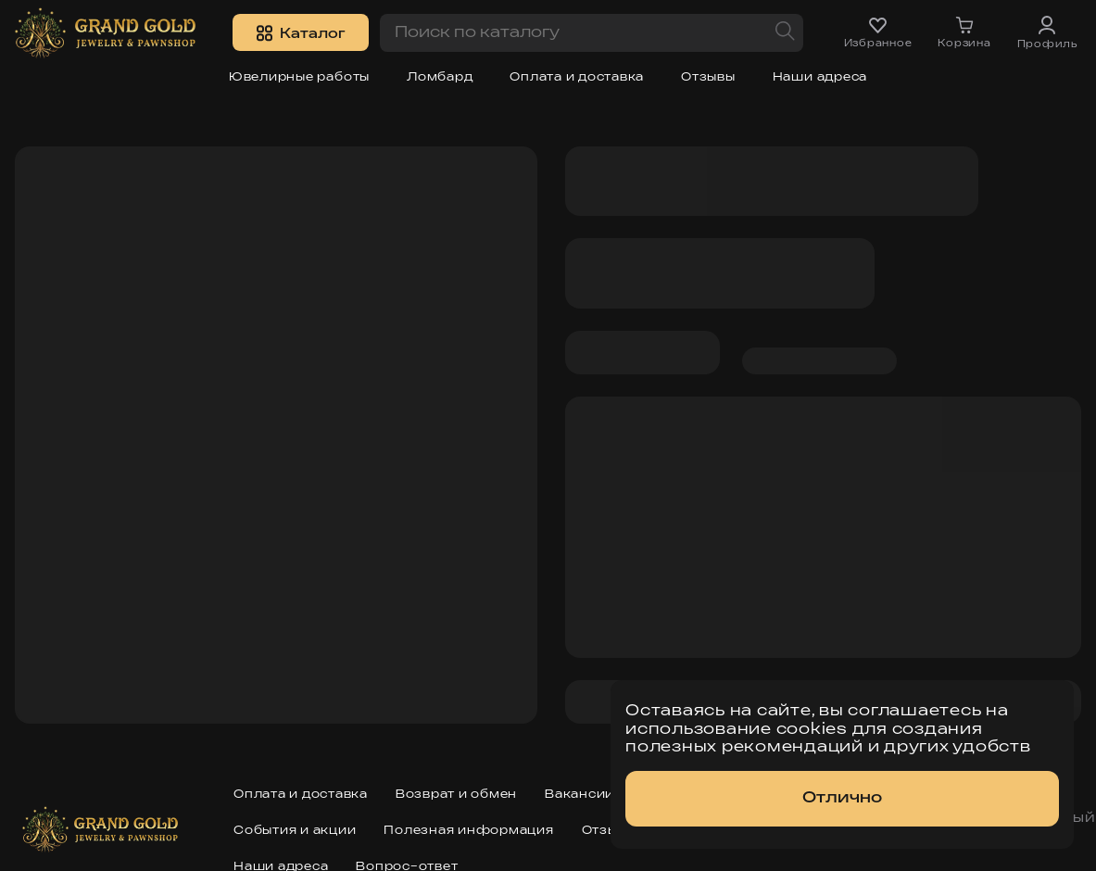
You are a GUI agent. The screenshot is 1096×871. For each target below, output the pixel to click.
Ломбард (439, 77)
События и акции (294, 831)
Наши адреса (820, 77)
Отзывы (708, 77)
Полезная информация (468, 831)
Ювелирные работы (299, 77)
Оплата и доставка (577, 77)
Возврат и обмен (456, 794)
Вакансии (579, 794)
